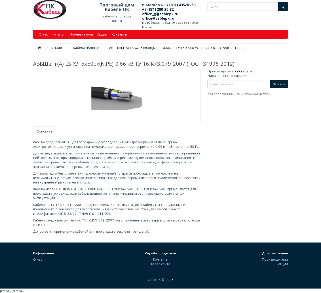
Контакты (119, 34)
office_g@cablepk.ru (160, 13)
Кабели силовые (86, 47)
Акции (102, 34)
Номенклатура (81, 34)
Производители (275, 259)
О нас (43, 34)
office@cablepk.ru (158, 18)
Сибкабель (243, 71)
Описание (45, 131)
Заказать (279, 84)
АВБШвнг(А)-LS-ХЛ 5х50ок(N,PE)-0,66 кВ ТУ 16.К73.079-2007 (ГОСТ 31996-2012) (174, 47)
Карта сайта (160, 263)
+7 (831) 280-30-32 (158, 9)
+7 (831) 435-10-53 (179, 4)
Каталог (58, 34)
